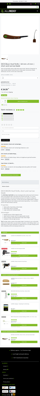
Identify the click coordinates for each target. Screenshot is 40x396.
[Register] (10, 4)
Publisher (5, 375)
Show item (24, 242)
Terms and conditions (8, 378)
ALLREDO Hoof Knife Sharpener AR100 (18, 248)
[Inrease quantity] (5, 100)
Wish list (4, 105)
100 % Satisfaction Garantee (20, 358)
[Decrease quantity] (5, 102)
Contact (5, 366)
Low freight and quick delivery (21, 354)
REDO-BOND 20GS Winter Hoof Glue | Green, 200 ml (20, 291)
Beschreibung (5, 182)
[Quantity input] (2, 101)
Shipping (10, 92)
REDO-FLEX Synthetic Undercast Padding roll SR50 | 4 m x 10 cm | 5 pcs (24, 316)
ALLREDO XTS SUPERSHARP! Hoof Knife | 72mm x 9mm (21, 235)
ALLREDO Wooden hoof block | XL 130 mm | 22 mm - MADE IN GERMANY (22, 279)
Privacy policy (6, 382)
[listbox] (6, 239)
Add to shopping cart (28, 101)
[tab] (20, 182)
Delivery (5, 369)
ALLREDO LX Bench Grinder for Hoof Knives (19, 261)
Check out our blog (3, 3)
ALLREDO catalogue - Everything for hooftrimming (20, 303)
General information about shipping (9, 98)
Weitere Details (5, 186)
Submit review (5, 140)
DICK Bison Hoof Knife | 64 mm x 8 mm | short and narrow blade (22, 334)
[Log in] (7, 4)
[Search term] (21, 7)
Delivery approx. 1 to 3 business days (21, 350)
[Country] (31, 4)
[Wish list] (33, 4)
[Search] (37, 7)
